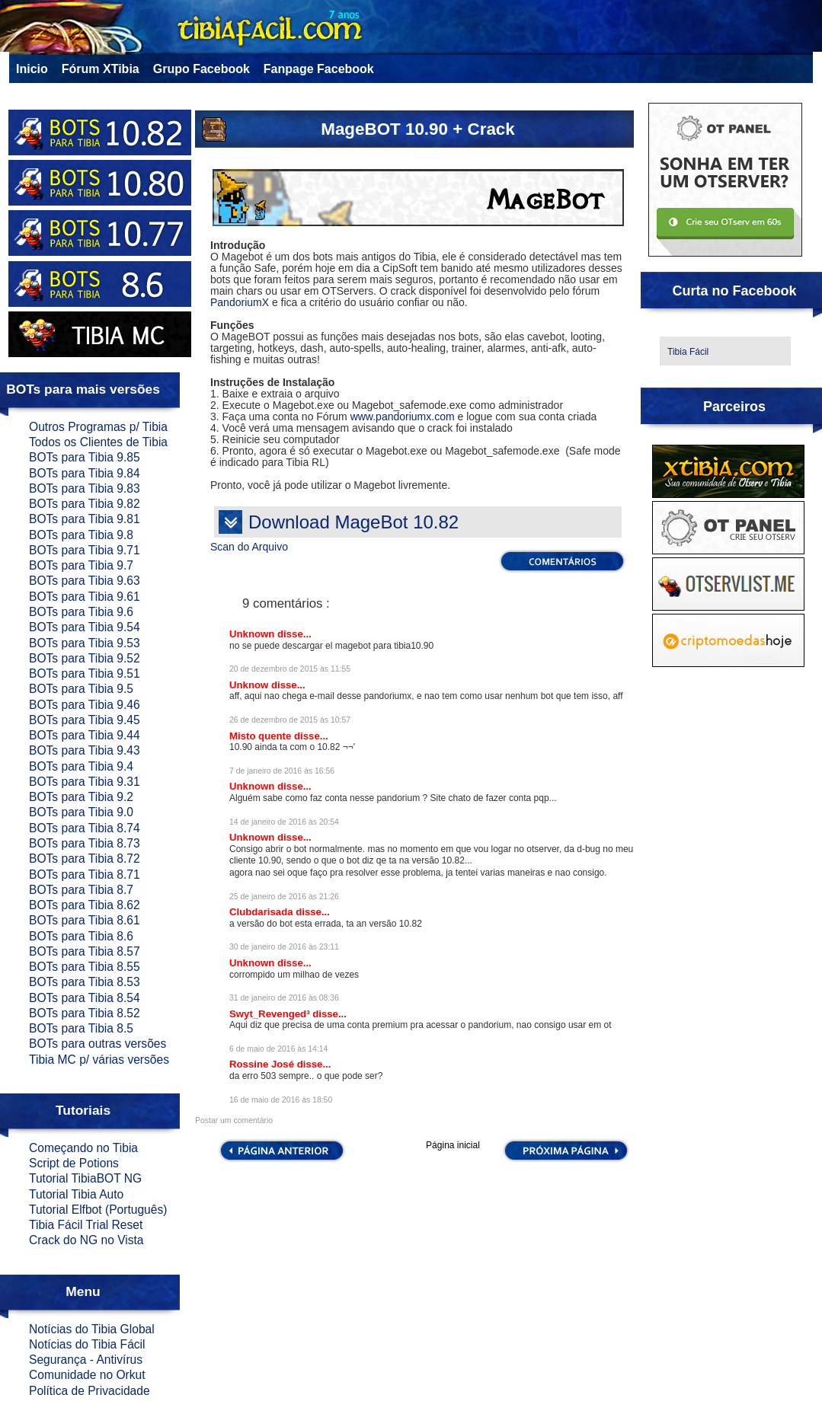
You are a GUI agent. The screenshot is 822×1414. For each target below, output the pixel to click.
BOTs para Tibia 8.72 (84, 858)
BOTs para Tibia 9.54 (84, 627)
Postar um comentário (234, 1120)
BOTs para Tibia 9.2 (81, 796)
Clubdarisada (262, 912)
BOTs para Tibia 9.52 (84, 658)
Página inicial (453, 1146)
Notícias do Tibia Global (92, 1329)
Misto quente (261, 736)
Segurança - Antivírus (85, 1359)
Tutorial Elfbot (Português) (98, 1209)
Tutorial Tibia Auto (76, 1194)
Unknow (250, 685)
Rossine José (263, 1064)
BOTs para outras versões (97, 1043)
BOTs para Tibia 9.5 (81, 688)
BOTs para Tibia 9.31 (84, 781)
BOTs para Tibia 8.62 (84, 905)
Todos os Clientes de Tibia (98, 442)
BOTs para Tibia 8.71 (84, 874)
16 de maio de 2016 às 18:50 (280, 1100)
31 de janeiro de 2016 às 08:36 (284, 998)
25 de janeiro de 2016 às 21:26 (284, 896)
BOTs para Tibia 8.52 (84, 1013)
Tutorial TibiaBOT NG (85, 1178)
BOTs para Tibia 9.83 (84, 488)
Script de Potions (74, 1163)
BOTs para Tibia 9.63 (84, 580)
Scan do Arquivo (249, 547)
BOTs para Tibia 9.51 (84, 673)
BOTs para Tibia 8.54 (84, 997)
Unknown (253, 634)
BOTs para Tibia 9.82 (84, 503)
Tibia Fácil (687, 351)
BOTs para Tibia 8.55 (84, 966)
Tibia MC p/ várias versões (99, 1059)
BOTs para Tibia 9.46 (84, 704)
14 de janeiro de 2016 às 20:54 (284, 822)
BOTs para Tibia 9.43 (84, 750)
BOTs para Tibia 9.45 (84, 719)
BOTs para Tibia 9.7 (81, 565)
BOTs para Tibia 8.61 (84, 920)
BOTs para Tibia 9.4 (81, 766)
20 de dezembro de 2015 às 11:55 (289, 669)
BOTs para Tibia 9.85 (84, 457)
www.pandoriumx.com (402, 416)
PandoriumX (239, 302)
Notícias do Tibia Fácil (87, 1344)
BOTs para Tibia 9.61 (84, 596)
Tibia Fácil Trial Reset (85, 1224)
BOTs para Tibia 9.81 (84, 518)
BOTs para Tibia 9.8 (81, 534)
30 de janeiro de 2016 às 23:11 (284, 947)
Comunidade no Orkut (87, 1374)
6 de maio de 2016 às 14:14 (278, 1049)
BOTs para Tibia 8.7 (81, 889)
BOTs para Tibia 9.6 (81, 611)
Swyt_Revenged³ (270, 1014)
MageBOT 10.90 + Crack (418, 129)
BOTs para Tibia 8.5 (81, 1028)
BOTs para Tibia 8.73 (84, 843)
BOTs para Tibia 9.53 (84, 643)
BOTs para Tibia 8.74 (84, 828)
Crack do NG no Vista (86, 1240)
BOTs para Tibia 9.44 (84, 735)
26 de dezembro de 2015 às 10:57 (289, 720)
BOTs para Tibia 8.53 (84, 981)
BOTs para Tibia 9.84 (84, 473)
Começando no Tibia (83, 1147)
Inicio (32, 68)
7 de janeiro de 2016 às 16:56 (281, 771)
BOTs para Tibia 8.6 (81, 936)
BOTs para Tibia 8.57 (84, 951)
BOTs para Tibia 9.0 (81, 812)
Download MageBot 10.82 (353, 522)
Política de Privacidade (89, 1390)
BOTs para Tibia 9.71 (84, 550)
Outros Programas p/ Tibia (98, 426)
